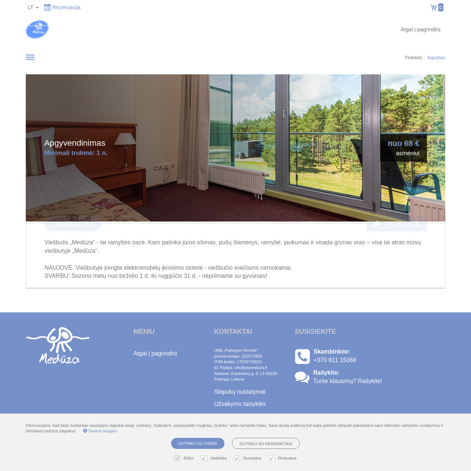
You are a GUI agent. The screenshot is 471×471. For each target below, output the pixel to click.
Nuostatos (249, 458)
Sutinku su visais (197, 443)
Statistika (215, 458)
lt (33, 7)
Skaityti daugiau (100, 431)
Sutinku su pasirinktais (266, 444)
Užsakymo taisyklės (240, 404)
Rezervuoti (396, 224)
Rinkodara (284, 458)
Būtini (185, 458)
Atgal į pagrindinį (420, 29)
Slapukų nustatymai (240, 392)
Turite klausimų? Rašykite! (347, 381)
